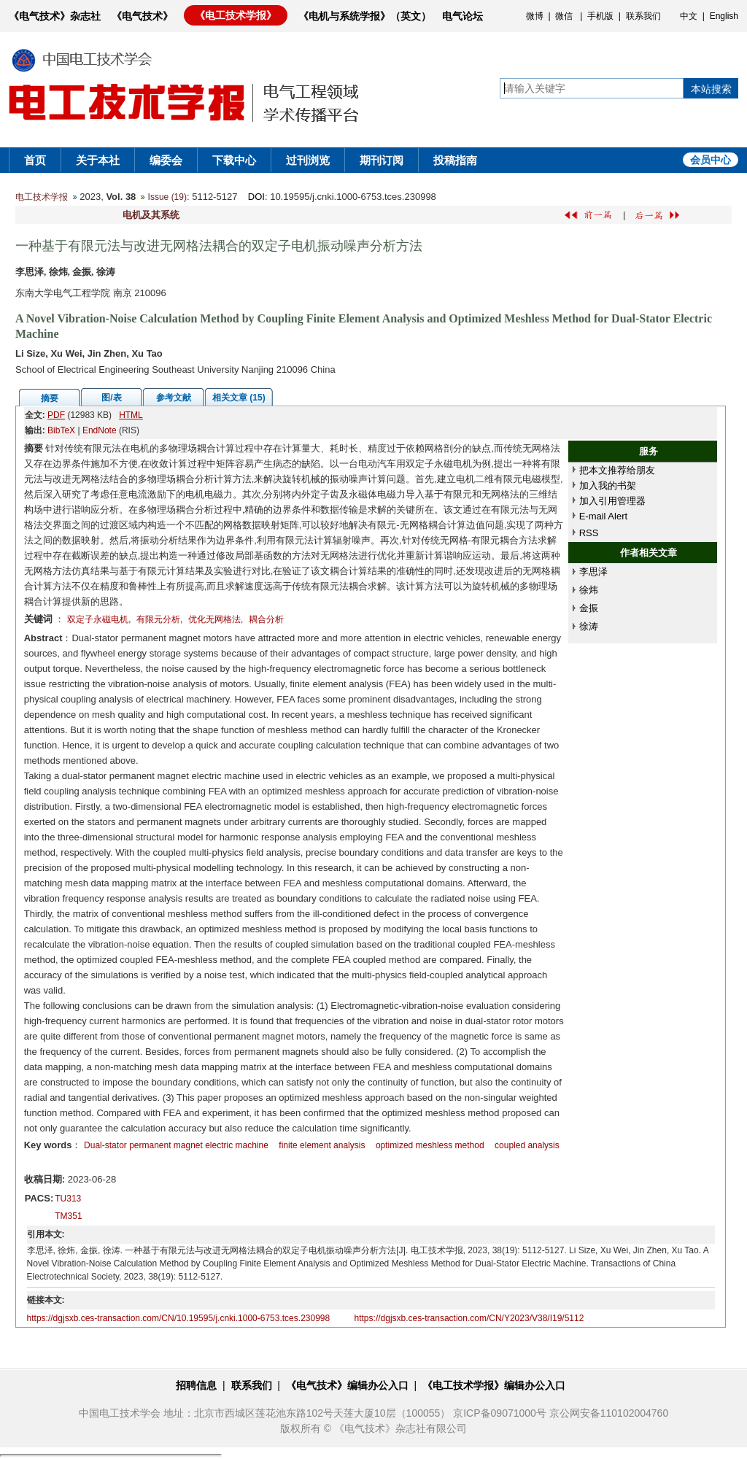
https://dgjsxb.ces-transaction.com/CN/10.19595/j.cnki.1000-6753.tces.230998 (178, 1318)
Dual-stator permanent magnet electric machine (176, 1145)
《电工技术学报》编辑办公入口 (493, 1385)
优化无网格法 (214, 619)
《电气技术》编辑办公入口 (347, 1385)
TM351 (68, 1216)
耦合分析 (266, 619)
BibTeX (61, 430)
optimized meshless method (430, 1145)
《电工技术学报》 (235, 15)
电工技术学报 (41, 197)
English (724, 16)
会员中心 (710, 160)
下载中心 (234, 160)
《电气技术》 (142, 16)
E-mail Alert (603, 516)
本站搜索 (711, 89)
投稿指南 (455, 160)
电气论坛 (462, 16)
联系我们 (643, 16)
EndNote (99, 430)
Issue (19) (167, 197)
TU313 (68, 1198)
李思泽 (593, 571)
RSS (589, 532)
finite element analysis (322, 1145)
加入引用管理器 (612, 500)
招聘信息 (196, 1385)
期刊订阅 (381, 160)
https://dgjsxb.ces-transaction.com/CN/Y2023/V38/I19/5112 (469, 1318)
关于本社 (98, 160)
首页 (35, 160)
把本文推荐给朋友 (617, 470)
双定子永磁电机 (97, 619)
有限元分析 (158, 619)
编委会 (166, 160)
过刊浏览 (308, 160)
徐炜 (588, 589)
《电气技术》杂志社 (55, 16)
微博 (534, 16)
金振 (588, 608)
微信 (564, 16)
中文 (688, 16)
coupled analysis (527, 1145)
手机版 (600, 16)
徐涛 (588, 626)
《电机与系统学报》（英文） (364, 16)
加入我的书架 (607, 485)
